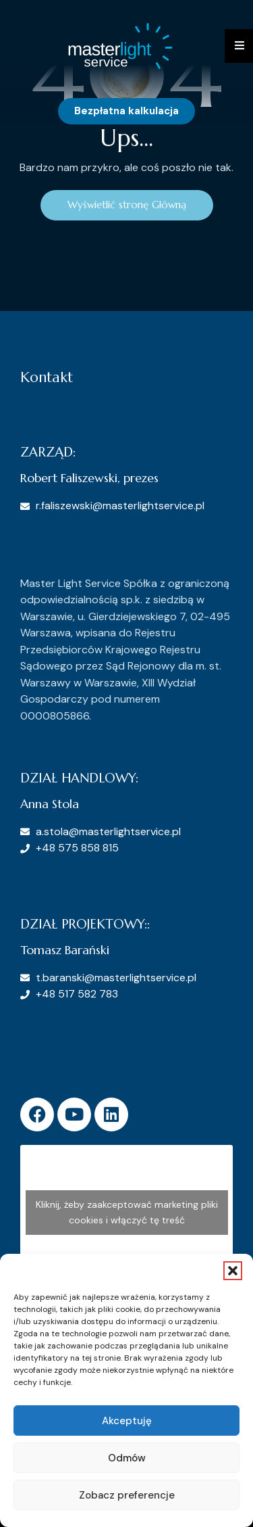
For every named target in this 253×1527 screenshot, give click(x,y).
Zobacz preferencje (127, 1495)
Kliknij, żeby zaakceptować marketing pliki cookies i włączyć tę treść (127, 1212)
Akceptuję (127, 1421)
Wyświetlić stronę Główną (126, 204)
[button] (233, 1270)
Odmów (127, 1458)
